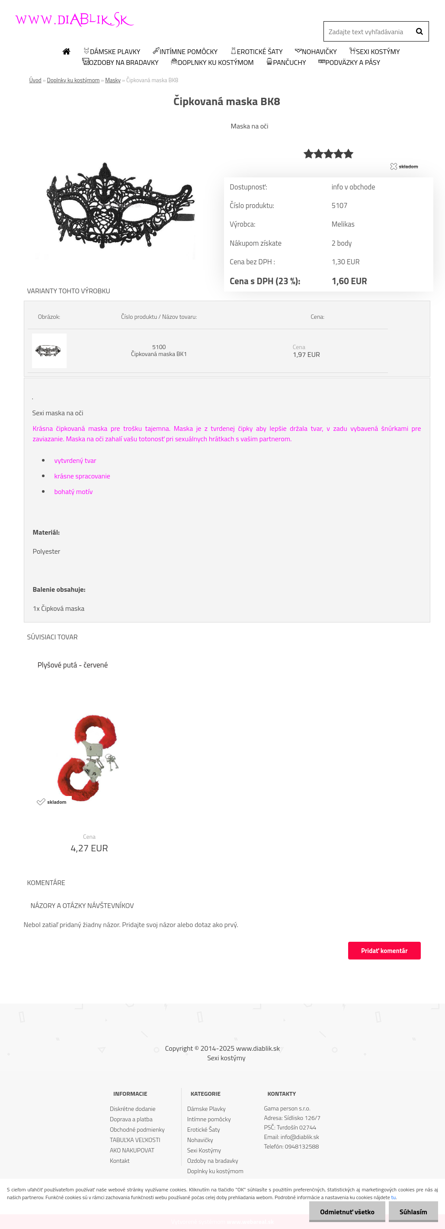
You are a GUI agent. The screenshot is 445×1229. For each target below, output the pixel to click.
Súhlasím (413, 1212)
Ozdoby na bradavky (120, 62)
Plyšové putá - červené (73, 665)
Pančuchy (286, 62)
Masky (113, 80)
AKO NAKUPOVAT (132, 1150)
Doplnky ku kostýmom (212, 62)
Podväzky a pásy (349, 62)
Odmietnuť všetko (347, 1212)
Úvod (35, 80)
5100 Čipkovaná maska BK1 (159, 350)
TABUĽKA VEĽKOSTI (135, 1139)
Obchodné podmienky (137, 1129)
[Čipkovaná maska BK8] (118, 123)
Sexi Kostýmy (374, 52)
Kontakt (120, 1160)
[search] (419, 31)
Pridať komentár (384, 951)
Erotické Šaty (256, 52)
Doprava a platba (131, 1118)
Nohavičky (316, 52)
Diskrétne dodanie (133, 1108)
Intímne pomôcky (185, 52)
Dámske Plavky (111, 52)
